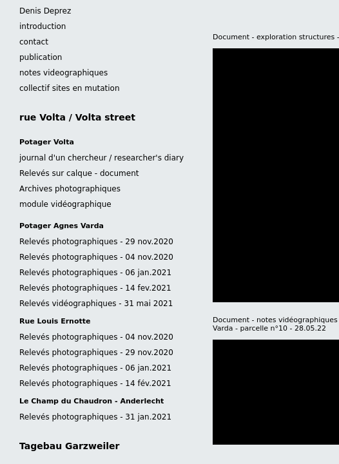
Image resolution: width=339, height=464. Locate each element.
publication (40, 57)
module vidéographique (65, 204)
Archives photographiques (70, 188)
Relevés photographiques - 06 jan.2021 (95, 272)
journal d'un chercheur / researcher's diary (101, 157)
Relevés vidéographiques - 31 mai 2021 (96, 303)
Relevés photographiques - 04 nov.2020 (96, 257)
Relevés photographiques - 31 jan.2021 (95, 416)
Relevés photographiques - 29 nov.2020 (96, 241)
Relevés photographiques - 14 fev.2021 (95, 288)
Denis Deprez (45, 10)
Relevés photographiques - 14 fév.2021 (95, 383)
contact (33, 41)
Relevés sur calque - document (79, 173)
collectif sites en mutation (69, 88)
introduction (42, 26)
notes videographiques (63, 72)
